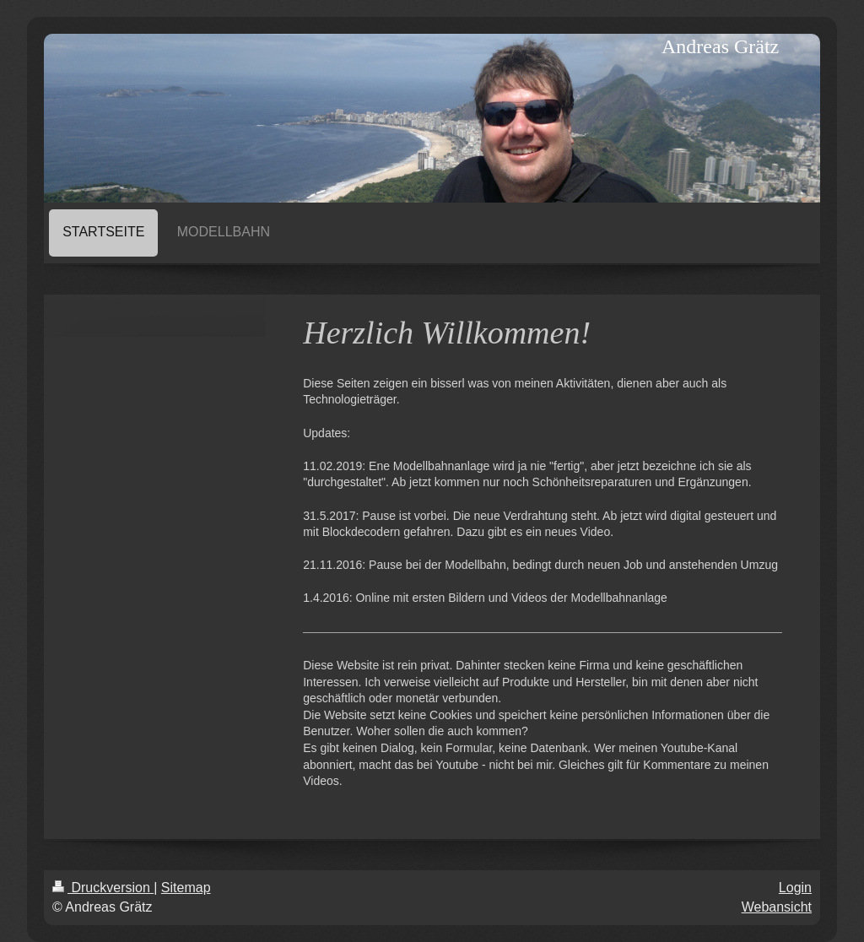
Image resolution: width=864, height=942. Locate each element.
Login (795, 887)
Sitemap (186, 887)
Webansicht (777, 907)
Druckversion (103, 887)
